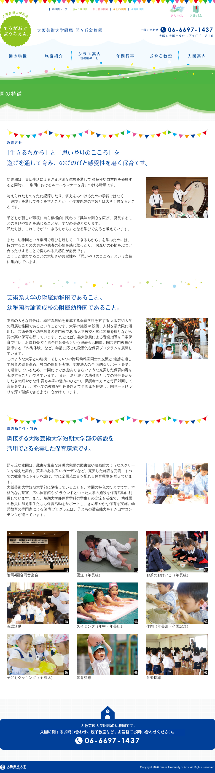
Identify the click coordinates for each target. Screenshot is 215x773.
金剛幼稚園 (137, 9)
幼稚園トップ (59, 9)
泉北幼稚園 (119, 9)
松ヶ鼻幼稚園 (100, 9)
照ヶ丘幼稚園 (80, 9)
